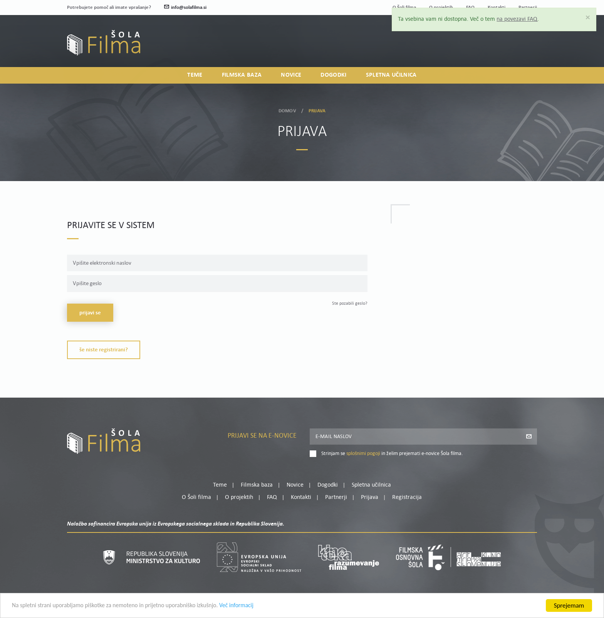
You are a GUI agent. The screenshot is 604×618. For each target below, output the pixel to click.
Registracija (524, 48)
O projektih (239, 497)
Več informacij (258, 606)
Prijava (489, 48)
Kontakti (301, 497)
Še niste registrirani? (103, 350)
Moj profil (497, 39)
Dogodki (333, 75)
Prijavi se (90, 313)
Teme (194, 75)
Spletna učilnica (391, 75)
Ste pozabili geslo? (349, 303)
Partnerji (336, 497)
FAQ (272, 497)
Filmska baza (242, 75)
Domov (287, 109)
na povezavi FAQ (520, 19)
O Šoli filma (196, 497)
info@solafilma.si (185, 7)
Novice (291, 75)
